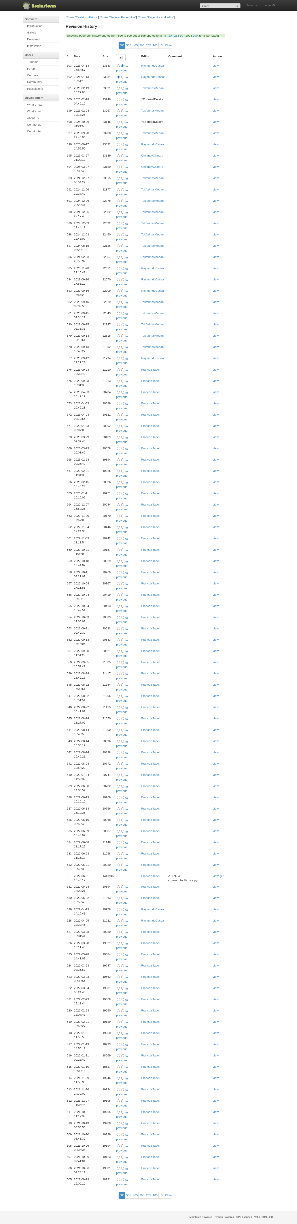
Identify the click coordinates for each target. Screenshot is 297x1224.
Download (33, 39)
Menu (252, 5)
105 (155, 45)
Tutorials (32, 61)
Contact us (34, 124)
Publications (35, 88)
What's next (34, 111)
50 (181, 35)
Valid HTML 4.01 (263, 1217)
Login (267, 5)
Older (168, 45)
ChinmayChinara (152, 155)
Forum (31, 68)
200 (195, 35)
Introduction (35, 26)
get (221, 876)
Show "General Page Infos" (118, 17)
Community (34, 82)
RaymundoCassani (153, 65)
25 (175, 35)
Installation (34, 46)
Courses (32, 75)
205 (148, 45)
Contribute (34, 131)
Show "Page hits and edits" (156, 17)
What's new (34, 104)
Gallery (31, 32)
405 (135, 45)
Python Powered (224, 1217)
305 (141, 45)
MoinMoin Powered (200, 1217)
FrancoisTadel (150, 369)
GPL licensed (244, 1217)
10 (170, 35)
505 (128, 45)
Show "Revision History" (82, 17)
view (216, 65)
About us (33, 118)
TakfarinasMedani (152, 88)
